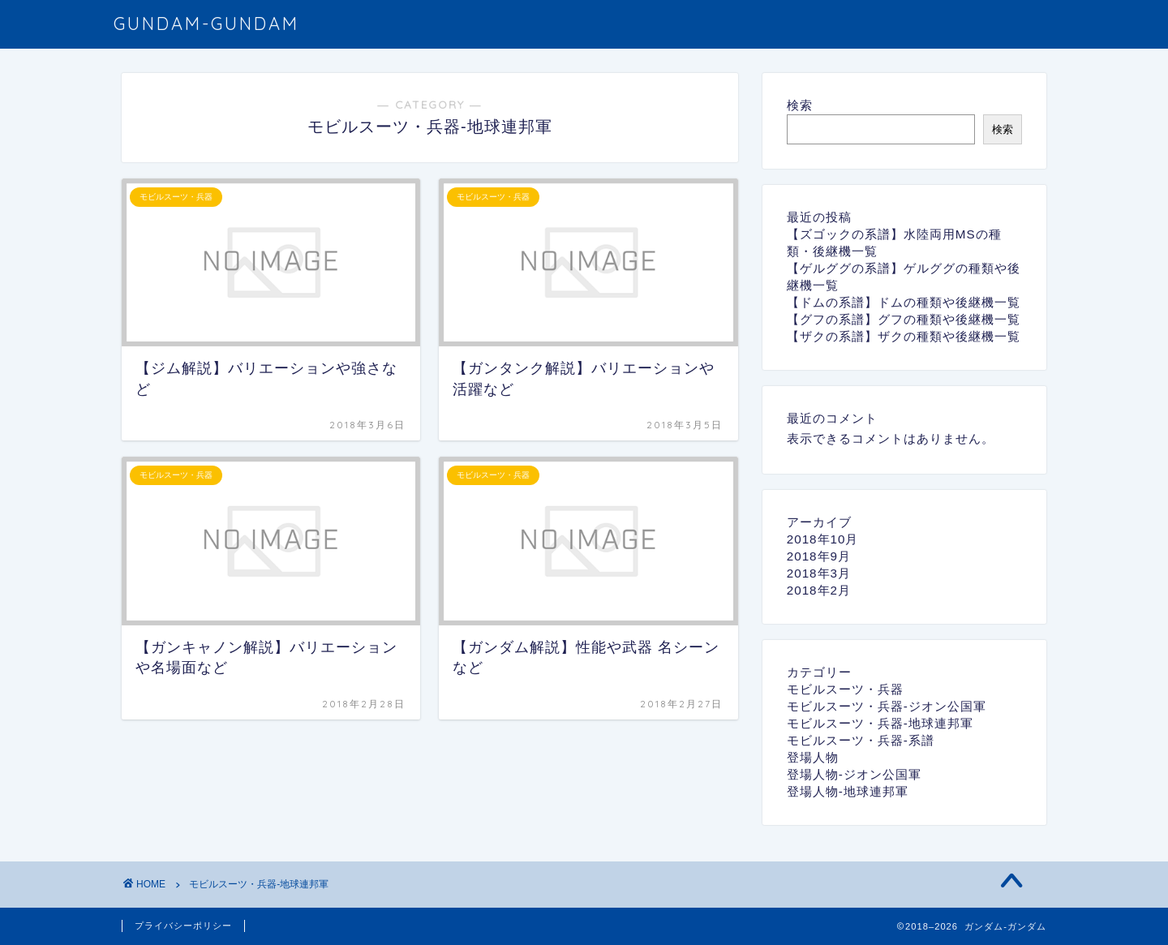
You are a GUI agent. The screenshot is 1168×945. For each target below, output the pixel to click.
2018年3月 (819, 573)
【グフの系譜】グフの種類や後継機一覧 (903, 319)
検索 (800, 105)
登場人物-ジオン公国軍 (854, 774)
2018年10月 (823, 539)
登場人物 (813, 757)
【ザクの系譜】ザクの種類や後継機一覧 (903, 336)
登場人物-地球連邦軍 (847, 791)
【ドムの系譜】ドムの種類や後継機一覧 (903, 302)
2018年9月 (819, 556)
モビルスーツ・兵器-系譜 (860, 740)
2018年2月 (819, 590)
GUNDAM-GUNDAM (206, 23)
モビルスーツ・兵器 (845, 689)
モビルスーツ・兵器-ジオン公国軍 (886, 706)
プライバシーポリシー (183, 925)
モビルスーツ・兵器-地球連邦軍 (880, 723)
